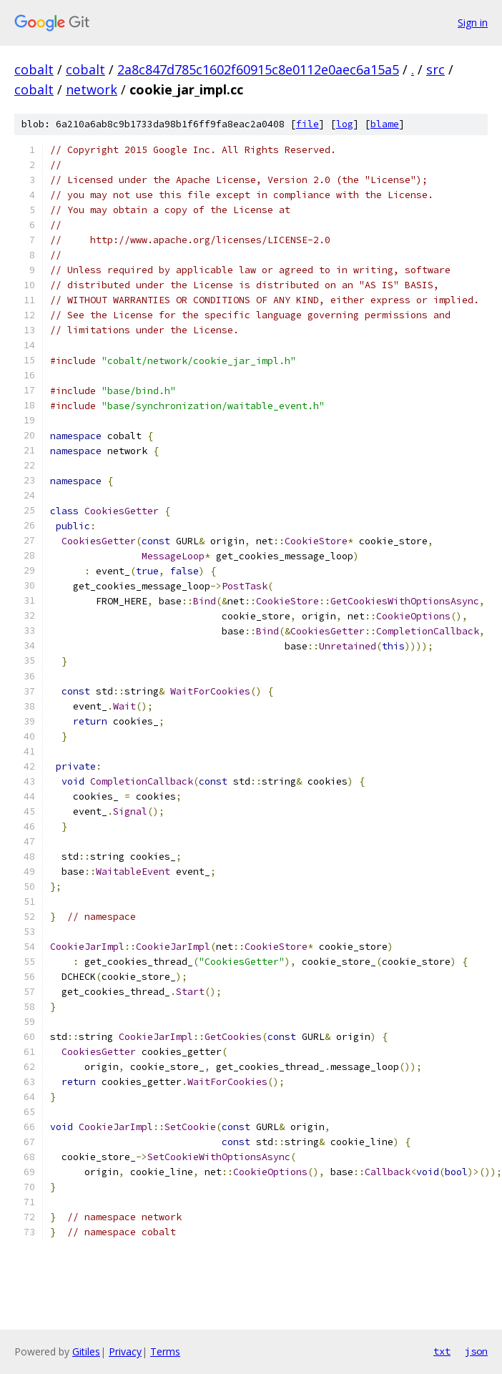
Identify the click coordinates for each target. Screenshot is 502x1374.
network (91, 89)
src (435, 69)
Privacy (125, 1351)
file (307, 124)
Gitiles (86, 1351)
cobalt (34, 69)
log (344, 124)
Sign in (473, 22)
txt (442, 1351)
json (476, 1351)
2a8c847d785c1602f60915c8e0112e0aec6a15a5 (258, 69)
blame (384, 124)
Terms (165, 1351)
